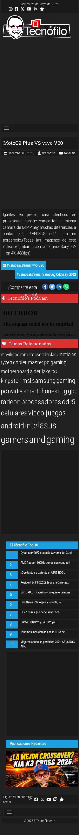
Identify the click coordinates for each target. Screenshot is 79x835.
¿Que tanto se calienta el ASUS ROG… (42, 572)
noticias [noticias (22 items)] (68, 354)
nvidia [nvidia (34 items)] (15, 391)
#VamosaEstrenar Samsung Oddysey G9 (46, 274)
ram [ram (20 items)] (24, 354)
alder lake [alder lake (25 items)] (40, 371)
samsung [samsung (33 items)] (43, 380)
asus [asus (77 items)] (48, 425)
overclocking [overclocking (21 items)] (47, 354)
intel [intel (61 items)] (32, 425)
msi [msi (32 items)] (26, 380)
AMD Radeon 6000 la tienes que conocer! (45, 563)
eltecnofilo (48, 153)
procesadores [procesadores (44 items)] (41, 401)
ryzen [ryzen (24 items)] (6, 362)
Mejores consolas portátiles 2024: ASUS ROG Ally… (47, 644)
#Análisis (69, 153)
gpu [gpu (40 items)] (73, 391)
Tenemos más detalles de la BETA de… (43, 632)
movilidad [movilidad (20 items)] (10, 354)
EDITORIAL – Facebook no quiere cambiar (45, 592)
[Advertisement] (38, 81)
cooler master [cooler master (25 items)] (28, 362)
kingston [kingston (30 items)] (11, 380)
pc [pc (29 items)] (54, 371)
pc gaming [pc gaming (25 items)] (55, 362)
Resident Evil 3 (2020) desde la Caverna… (44, 582)
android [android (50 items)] (12, 425)
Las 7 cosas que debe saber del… (40, 612)
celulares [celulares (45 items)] (14, 413)
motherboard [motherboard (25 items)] (15, 371)
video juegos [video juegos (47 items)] (47, 412)
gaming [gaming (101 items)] (60, 439)
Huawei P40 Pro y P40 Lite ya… (38, 622)
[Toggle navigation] (6, 128)
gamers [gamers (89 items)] (14, 439)
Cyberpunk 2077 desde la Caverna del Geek (46, 553)
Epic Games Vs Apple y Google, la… (41, 602)
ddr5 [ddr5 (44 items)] (68, 401)
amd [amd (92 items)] (37, 439)
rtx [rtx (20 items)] (31, 354)
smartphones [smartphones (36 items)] (40, 391)
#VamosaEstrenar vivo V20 (23, 265)
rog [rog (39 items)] (62, 391)
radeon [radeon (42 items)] (10, 402)
